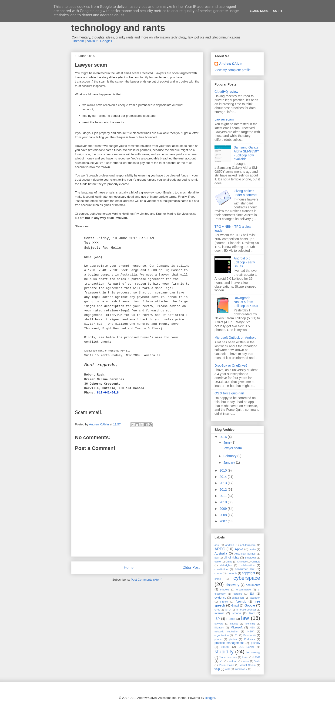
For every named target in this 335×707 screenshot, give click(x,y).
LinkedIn (78, 41)
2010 (224, 502)
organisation (221, 635)
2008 (224, 515)
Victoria (233, 661)
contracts (232, 573)
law (245, 618)
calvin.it (92, 41)
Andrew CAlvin (230, 64)
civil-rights (226, 565)
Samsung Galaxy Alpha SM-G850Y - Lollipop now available (246, 153)
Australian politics (244, 553)
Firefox (224, 601)
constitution (221, 569)
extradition (238, 597)
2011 (224, 496)
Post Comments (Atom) (146, 579)
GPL (217, 609)
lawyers (218, 623)
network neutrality (226, 631)
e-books (224, 589)
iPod (252, 613)
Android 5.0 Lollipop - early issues (244, 262)
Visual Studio (248, 665)
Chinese (242, 561)
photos (233, 639)
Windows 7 (241, 669)
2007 (224, 521)
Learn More (259, 11)
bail (216, 557)
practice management (229, 643)
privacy (255, 643)
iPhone (236, 613)
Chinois (255, 561)
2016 (224, 437)
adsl (216, 545)
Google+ (106, 41)
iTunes (230, 619)
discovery (232, 585)
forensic (241, 601)
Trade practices (228, 657)
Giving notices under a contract (245, 193)
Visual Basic (226, 665)
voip (217, 669)
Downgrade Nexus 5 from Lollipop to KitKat (246, 302)
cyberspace (246, 578)
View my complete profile (232, 70)
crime (217, 578)
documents (253, 585)
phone (218, 639)
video (246, 661)
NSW (251, 631)
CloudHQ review (226, 91)
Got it (277, 11)
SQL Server (246, 646)
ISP (217, 619)
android (229, 545)
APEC (219, 549)
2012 (224, 489)
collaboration (247, 565)
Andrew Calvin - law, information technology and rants (143, 22)
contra (218, 573)
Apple (239, 549)
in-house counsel (246, 609)
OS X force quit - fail (229, 393)
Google (250, 605)
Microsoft (236, 627)
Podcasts (249, 639)
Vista (257, 661)
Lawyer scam (224, 119)
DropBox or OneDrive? (231, 365)
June (227, 442)
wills (227, 669)
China (228, 561)
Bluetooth (250, 557)
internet (219, 613)
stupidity (224, 652)
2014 (224, 477)
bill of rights (231, 557)
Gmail (235, 605)
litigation (219, 627)
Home (129, 567)
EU (252, 593)
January (229, 462)
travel (245, 657)
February (230, 456)
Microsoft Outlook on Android (235, 337)
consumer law (244, 569)
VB (221, 661)
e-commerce (243, 589)
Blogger (210, 698)
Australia (220, 553)
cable (217, 561)
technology (253, 652)
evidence (220, 597)
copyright (248, 573)
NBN (252, 627)
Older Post (191, 567)
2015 (224, 470)
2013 (224, 483)
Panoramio (249, 635)
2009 (224, 508)
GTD (228, 609)
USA (256, 657)
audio (253, 549)
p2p (236, 635)
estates (238, 593)
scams (225, 646)
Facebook (254, 597)
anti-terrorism (247, 545)
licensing (250, 623)
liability (234, 623)
